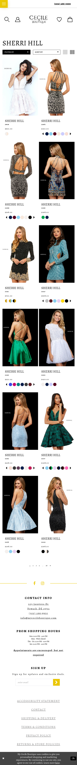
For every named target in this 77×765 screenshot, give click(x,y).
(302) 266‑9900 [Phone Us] (62, 4)
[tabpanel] (47, 134)
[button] (7, 19)
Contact (38, 710)
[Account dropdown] (18, 19)
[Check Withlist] (59, 19)
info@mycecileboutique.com (38, 618)
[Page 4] (39, 566)
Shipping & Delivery (38, 718)
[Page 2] (33, 566)
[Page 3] (36, 566)
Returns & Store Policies (38, 744)
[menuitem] (4, 4)
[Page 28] (47, 566)
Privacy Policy (38, 736)
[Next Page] (50, 566)
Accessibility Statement (38, 701)
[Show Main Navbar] (4, 4)
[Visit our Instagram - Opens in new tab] (42, 583)
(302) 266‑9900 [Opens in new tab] (38, 613)
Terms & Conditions (38, 727)
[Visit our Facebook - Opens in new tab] (34, 583)
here (57, 762)
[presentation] (20, 87)
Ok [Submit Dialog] (73, 758)
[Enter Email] (34, 682)
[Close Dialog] (3, 758)
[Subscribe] (56, 682)
